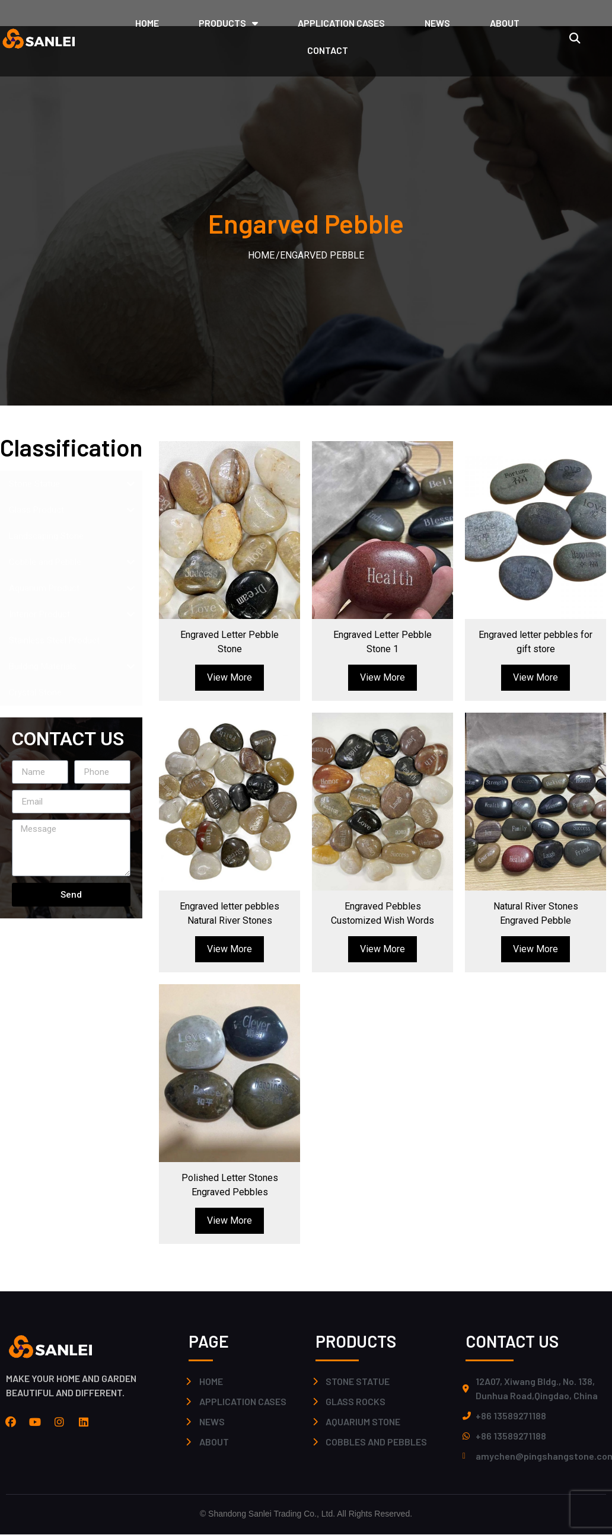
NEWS (437, 22)
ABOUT (504, 22)
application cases (341, 22)
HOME (147, 22)
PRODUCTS (228, 23)
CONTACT (327, 50)
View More (229, 677)
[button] (575, 38)
